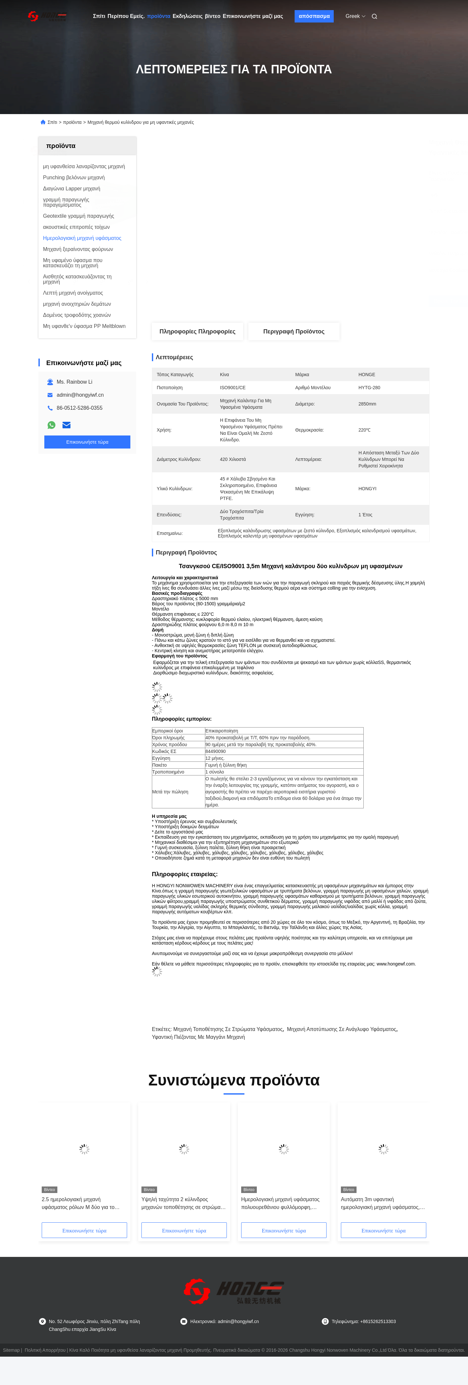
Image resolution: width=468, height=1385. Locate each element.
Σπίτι (99, 16)
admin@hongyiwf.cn (80, 395)
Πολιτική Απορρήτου (45, 1350)
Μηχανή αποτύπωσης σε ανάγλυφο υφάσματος (341, 1029)
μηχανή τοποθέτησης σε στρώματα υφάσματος (228, 1029)
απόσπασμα (314, 16)
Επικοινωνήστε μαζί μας (253, 16)
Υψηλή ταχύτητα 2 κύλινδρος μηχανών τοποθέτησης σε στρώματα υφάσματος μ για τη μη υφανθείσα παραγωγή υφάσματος (183, 1204)
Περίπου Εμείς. (126, 16)
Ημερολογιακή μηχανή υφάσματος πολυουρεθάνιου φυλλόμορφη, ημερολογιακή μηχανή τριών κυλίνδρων (280, 1204)
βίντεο (213, 16)
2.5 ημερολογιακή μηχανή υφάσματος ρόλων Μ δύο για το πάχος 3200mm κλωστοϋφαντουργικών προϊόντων (81, 1204)
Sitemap (11, 1350)
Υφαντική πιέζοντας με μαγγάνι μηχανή (198, 1037)
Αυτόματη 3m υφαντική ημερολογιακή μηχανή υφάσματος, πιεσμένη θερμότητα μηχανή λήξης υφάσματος (381, 1204)
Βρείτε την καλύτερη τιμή (338, 301)
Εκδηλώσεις (188, 16)
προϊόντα (158, 16)
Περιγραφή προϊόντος (294, 331)
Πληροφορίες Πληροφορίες (197, 331)
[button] (54, 1164)
